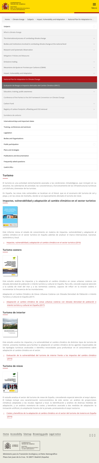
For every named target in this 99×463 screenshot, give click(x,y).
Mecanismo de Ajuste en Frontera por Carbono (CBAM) (25, 67)
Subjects (30, 19)
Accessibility (16, 434)
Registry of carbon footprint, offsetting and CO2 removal (25, 109)
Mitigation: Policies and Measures (16, 56)
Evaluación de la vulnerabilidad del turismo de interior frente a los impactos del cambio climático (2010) (51, 357)
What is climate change (12, 32)
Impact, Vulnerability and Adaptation (51, 19)
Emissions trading (10, 62)
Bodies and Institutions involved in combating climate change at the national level (35, 44)
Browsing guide (40, 434)
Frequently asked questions (14, 161)
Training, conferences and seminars (17, 127)
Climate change (18, 19)
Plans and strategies (11, 150)
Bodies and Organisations (13, 138)
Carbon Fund (9, 103)
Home (7, 19)
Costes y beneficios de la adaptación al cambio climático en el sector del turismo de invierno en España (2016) (51, 415)
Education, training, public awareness (18, 91)
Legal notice (55, 434)
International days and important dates (19, 121)
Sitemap (27, 434)
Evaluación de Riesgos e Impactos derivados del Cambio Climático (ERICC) (32, 85)
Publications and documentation (16, 156)
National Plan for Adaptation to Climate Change (22, 79)
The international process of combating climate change (25, 38)
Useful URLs (8, 167)
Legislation (8, 133)
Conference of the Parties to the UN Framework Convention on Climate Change (34, 97)
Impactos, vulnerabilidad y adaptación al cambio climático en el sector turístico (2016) (44, 242)
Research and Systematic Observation (18, 50)
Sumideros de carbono (12, 115)
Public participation (11, 144)
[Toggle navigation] (93, 6)
